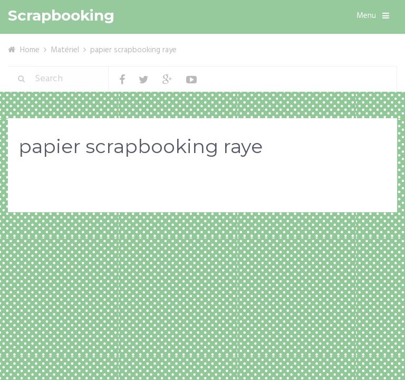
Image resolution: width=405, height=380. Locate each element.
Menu (366, 16)
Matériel (65, 50)
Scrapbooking (61, 15)
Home (30, 50)
